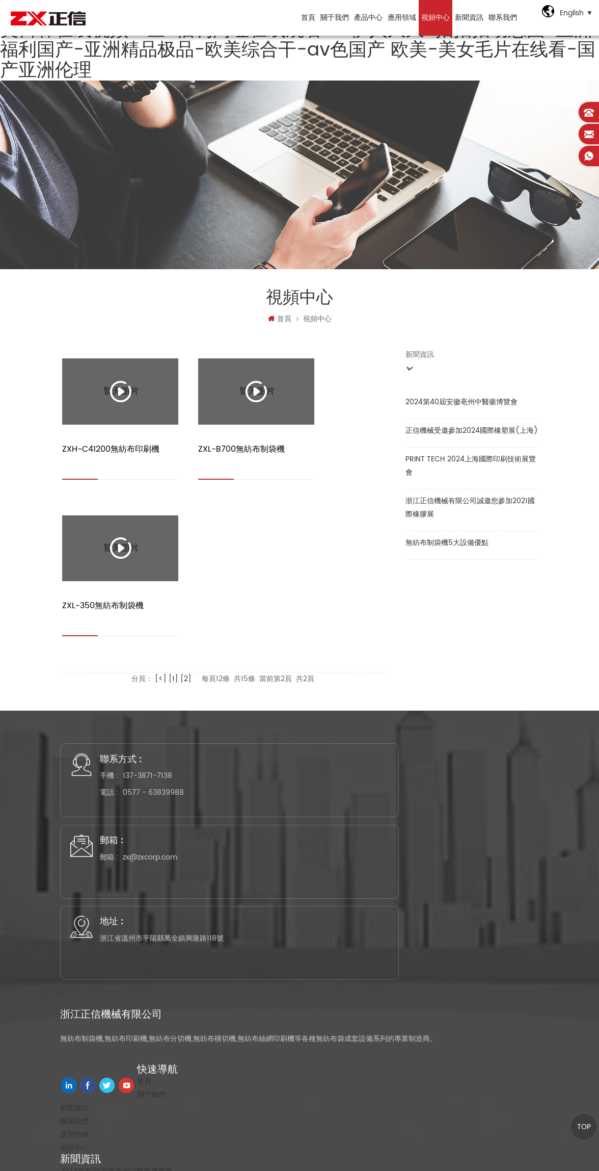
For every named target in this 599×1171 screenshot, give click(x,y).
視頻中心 (432, 17)
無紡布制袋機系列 (88, 994)
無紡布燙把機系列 (88, 1033)
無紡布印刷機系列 (88, 1007)
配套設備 (74, 1060)
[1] (173, 503)
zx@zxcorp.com (323, 666)
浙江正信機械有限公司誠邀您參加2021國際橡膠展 (470, 512)
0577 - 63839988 (165, 683)
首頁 (305, 17)
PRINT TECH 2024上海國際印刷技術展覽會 (470, 470)
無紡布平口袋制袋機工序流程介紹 (113, 957)
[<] (161, 503)
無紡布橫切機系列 (88, 1020)
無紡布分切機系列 (88, 1047)
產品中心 (365, 17)
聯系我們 (499, 17)
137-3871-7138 (159, 666)
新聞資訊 (466, 17)
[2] (186, 503)
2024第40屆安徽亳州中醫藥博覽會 (461, 407)
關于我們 (331, 17)
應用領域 (399, 17)
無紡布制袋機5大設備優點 (446, 548)
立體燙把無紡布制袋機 (95, 970)
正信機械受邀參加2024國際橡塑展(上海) (471, 435)
